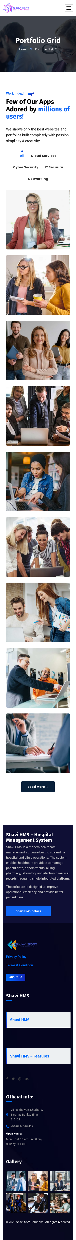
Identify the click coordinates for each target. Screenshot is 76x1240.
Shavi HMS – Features (29, 1056)
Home (23, 49)
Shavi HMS (19, 1019)
